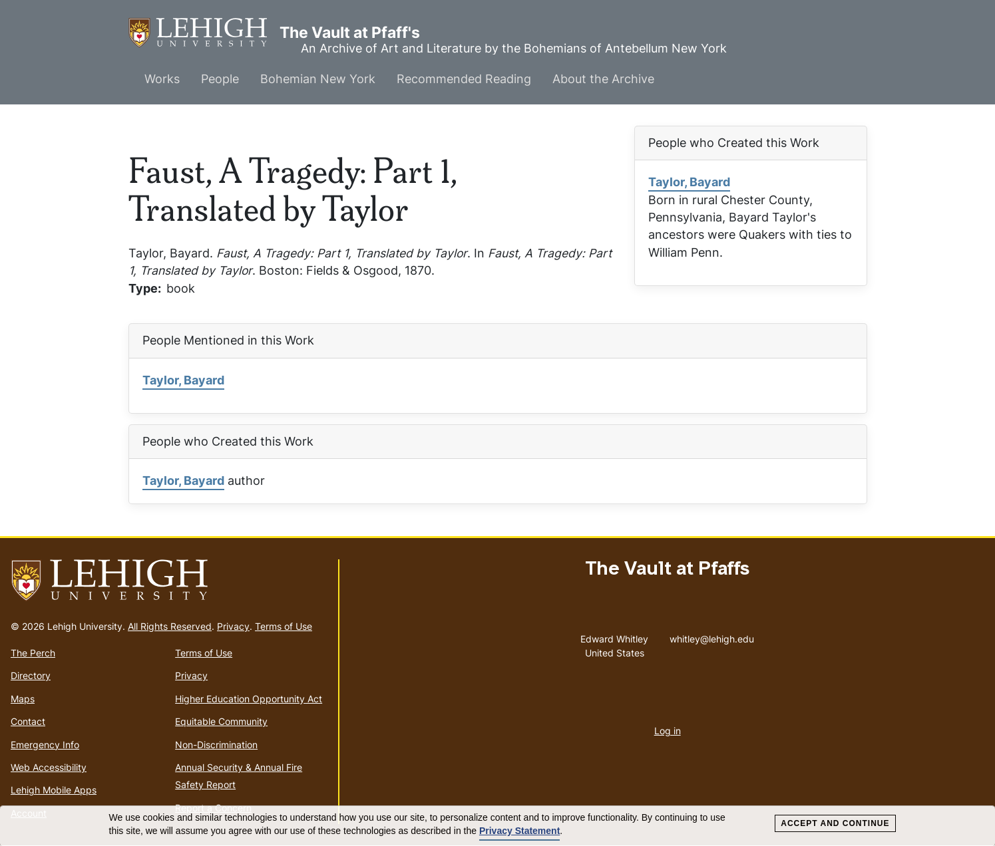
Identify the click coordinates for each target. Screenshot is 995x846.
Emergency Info (45, 744)
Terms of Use (283, 626)
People (220, 78)
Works (162, 78)
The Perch (33, 652)
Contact (28, 721)
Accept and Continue (835, 823)
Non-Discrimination (216, 744)
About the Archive (603, 78)
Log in (667, 730)
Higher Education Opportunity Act (248, 698)
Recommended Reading (464, 78)
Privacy (233, 626)
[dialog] (497, 826)
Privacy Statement (519, 830)
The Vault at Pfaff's (204, 33)
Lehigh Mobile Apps (54, 789)
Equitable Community (221, 721)
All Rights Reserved (170, 626)
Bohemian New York (317, 78)
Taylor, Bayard (689, 182)
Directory (31, 675)
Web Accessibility (49, 767)
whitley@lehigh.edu (712, 636)
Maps (23, 698)
